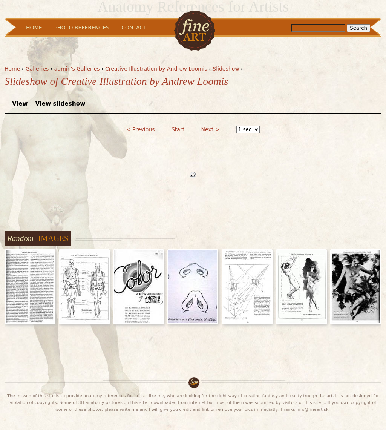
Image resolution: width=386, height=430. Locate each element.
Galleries (37, 69)
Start (178, 129)
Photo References (81, 28)
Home (12, 69)
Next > (210, 129)
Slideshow (226, 69)
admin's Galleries (77, 69)
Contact (133, 28)
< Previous (140, 129)
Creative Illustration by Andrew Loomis (156, 69)
